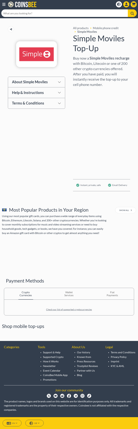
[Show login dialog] (126, 4)
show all (125, 210)
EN (12, 423)
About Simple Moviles (30, 82)
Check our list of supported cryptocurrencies (69, 309)
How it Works (51, 361)
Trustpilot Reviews (87, 365)
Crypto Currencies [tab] (26, 294)
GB (35, 423)
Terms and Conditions (123, 352)
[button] (3, 4)
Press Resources (86, 361)
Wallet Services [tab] (69, 294)
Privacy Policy (119, 356)
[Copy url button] (11, 29)
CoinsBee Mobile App (55, 375)
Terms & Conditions (28, 103)
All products (81, 28)
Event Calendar (51, 370)
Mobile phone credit (106, 28)
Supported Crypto (53, 356)
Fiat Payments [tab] (112, 294)
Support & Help (51, 352)
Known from (84, 356)
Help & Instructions (28, 92)
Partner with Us (86, 370)
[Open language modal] (119, 4)
